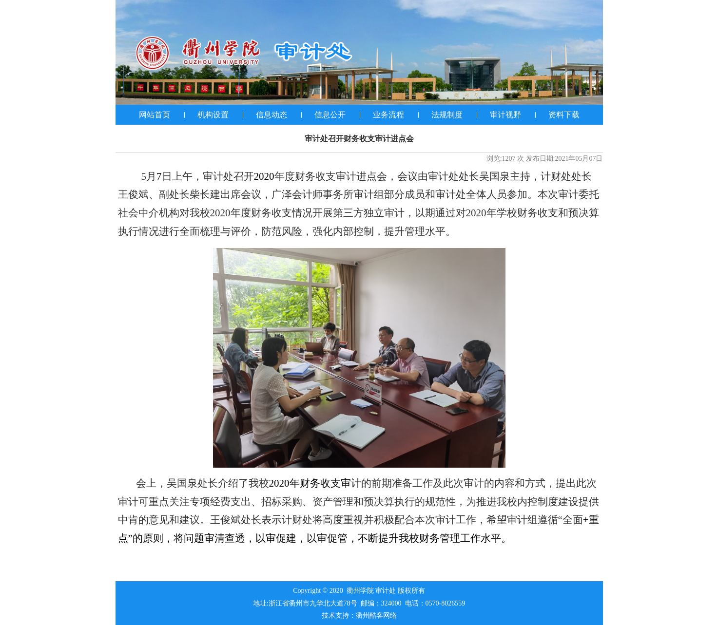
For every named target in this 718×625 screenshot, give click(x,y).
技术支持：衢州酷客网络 (359, 615)
